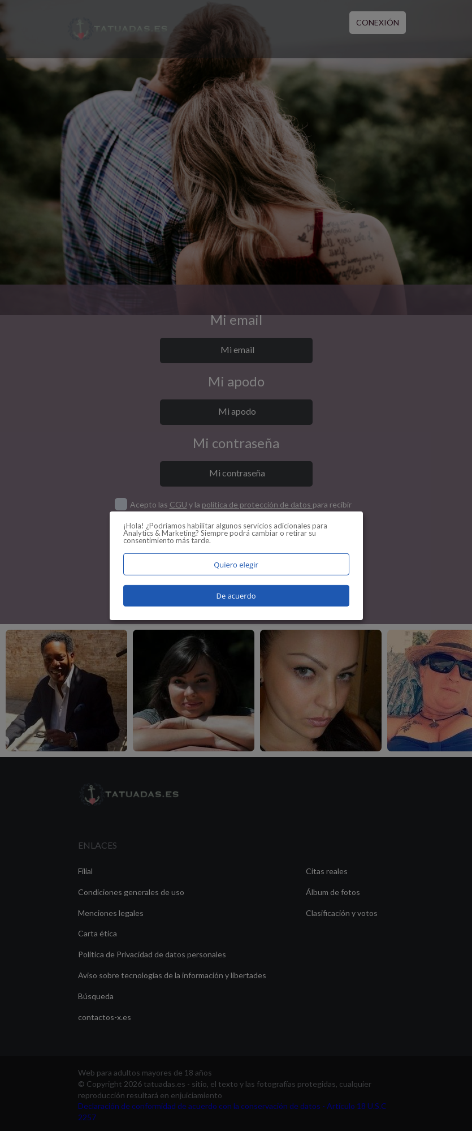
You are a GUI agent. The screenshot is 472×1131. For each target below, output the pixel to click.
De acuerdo (236, 596)
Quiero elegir (236, 564)
